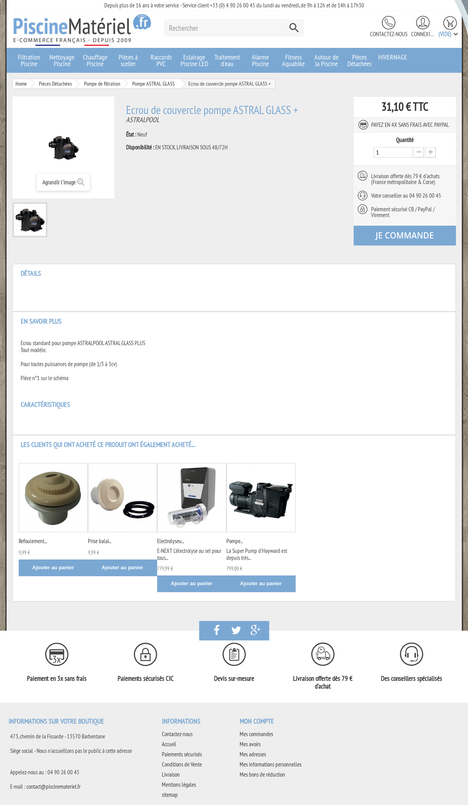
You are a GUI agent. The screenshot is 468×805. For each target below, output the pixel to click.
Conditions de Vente (182, 764)
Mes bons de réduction (262, 774)
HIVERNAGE (392, 57)
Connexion (423, 34)
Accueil (169, 744)
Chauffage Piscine (95, 60)
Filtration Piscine (29, 60)
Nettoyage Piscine (61, 60)
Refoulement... (33, 541)
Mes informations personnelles (270, 764)
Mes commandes (256, 734)
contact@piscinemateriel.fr (53, 786)
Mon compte (257, 721)
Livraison (171, 774)
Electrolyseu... (170, 541)
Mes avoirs (250, 744)
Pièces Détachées (359, 60)
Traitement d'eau (227, 60)
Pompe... (234, 541)
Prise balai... (99, 541)
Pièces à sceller (128, 60)
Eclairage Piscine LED (194, 60)
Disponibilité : (140, 147)
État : (131, 134)
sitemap (170, 794)
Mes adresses (253, 754)
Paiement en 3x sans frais (56, 678)
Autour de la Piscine (326, 60)
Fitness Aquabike (293, 60)
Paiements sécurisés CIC (145, 678)
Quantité (405, 140)
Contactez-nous (388, 34)
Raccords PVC (161, 60)
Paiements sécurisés (182, 754)
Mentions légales (179, 784)
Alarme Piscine (260, 60)
